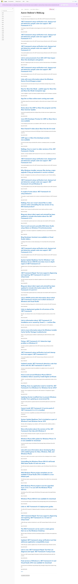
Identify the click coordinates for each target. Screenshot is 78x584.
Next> (22, 571)
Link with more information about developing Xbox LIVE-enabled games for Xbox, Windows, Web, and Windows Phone (38, 452)
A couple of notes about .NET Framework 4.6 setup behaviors (36, 192)
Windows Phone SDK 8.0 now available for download (38, 499)
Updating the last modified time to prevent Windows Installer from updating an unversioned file (38, 398)
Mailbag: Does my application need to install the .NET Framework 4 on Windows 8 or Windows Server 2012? (39, 387)
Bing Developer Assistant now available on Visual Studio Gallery (37, 238)
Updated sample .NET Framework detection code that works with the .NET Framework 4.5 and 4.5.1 (39, 364)
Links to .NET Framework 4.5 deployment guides (37, 506)
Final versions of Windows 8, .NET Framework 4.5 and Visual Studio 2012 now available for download (38, 562)
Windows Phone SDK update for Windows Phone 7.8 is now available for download (38, 439)
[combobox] (7, 11)
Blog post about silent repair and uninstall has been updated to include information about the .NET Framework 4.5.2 (38, 216)
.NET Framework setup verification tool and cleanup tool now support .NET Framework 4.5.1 (38, 353)
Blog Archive (27, 9)
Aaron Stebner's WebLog (34, 9)
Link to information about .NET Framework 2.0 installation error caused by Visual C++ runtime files (38, 321)
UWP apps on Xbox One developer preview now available (35, 139)
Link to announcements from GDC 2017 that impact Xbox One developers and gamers (38, 59)
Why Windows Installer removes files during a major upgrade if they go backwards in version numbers (38, 171)
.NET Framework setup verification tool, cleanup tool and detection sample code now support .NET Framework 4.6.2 (38, 69)
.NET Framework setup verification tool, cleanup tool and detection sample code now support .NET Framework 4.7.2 (38, 23)
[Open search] (73, 1)
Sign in (76, 1)
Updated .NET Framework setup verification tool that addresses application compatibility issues (38, 541)
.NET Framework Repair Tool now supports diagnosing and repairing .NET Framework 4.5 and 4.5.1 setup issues (39, 275)
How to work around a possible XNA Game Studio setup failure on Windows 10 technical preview (37, 227)
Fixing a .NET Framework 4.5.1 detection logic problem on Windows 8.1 (36, 342)
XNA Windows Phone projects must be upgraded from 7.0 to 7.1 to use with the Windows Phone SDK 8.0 (37, 487)
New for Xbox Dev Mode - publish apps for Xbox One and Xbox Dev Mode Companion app (38, 90)
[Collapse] (13, 8)
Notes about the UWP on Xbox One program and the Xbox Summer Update (38, 109)
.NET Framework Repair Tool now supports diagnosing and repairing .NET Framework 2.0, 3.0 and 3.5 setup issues (39, 517)
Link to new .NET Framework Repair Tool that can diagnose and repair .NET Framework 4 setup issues (38, 550)
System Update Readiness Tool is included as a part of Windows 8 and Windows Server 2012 (39, 420)
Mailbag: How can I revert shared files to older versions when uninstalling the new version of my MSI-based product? (37, 204)
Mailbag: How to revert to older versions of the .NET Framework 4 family (38, 150)
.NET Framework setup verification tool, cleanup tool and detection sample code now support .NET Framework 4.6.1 (38, 160)
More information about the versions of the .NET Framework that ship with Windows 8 (37, 430)
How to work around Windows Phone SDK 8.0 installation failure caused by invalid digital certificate (38, 375)
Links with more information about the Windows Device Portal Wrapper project (37, 80)
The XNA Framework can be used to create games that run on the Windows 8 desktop (37, 530)
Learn (22, 9)
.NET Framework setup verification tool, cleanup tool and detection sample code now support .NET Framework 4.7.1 (38, 36)
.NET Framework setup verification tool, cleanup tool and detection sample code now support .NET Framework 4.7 (38, 48)
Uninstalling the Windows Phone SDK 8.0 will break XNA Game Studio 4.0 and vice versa (38, 462)
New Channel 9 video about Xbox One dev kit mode (38, 129)
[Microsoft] (2, 1)
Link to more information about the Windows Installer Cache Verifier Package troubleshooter (39, 331)
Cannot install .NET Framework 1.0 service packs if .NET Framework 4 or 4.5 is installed (37, 409)
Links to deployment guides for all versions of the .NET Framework (37, 310)
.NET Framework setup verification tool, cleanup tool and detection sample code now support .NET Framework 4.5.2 (38, 250)
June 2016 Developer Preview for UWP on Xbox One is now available (39, 120)
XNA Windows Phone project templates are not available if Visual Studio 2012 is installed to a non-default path (37, 474)
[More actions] (56, 9)
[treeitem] (7, 13)
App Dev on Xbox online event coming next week (37, 98)
